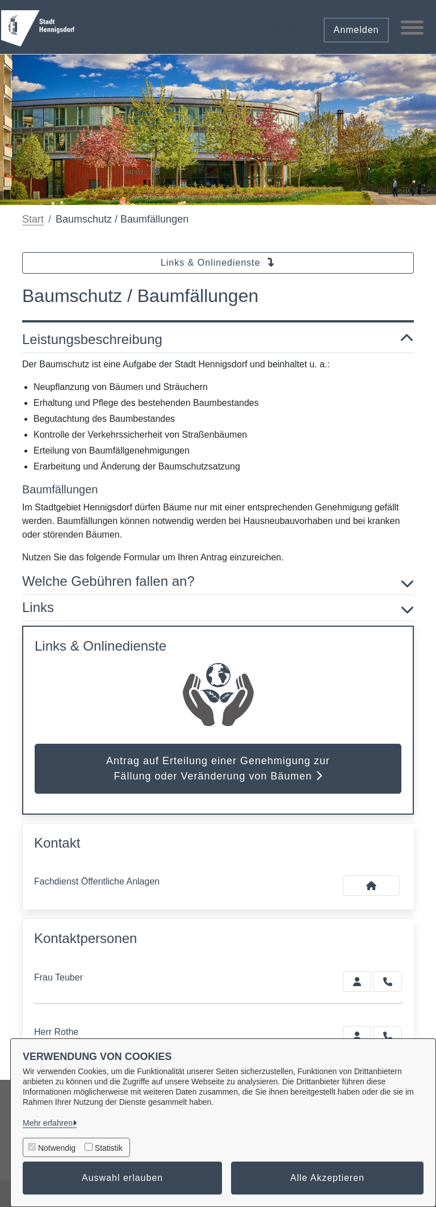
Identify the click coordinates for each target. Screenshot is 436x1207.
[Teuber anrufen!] (388, 981)
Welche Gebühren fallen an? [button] (218, 581)
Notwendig (57, 1147)
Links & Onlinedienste (218, 262)
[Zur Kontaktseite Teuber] (357, 981)
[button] (290, 26)
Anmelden (356, 30)
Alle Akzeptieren (327, 1178)
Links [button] (218, 608)
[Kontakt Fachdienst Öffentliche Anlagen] (371, 885)
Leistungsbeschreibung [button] (218, 340)
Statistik (109, 1147)
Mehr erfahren (48, 1123)
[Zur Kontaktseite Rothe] (357, 1036)
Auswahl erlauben (122, 1178)
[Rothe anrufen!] (388, 1036)
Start (33, 219)
